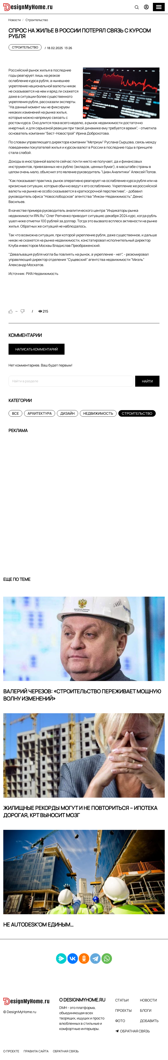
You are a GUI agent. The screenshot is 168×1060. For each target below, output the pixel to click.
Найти (147, 381)
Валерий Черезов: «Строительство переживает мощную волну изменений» (82, 695)
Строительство (25, 47)
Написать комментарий (36, 349)
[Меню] (159, 7)
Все (15, 413)
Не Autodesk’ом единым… (38, 924)
